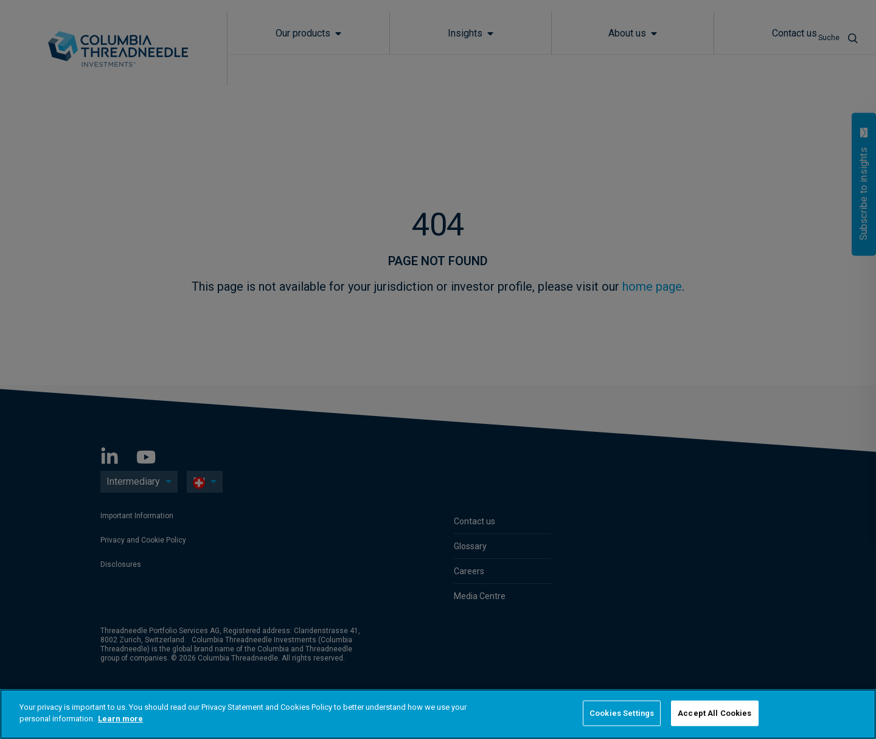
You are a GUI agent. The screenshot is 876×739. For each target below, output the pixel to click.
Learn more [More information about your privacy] (120, 718)
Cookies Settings (621, 713)
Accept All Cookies (714, 713)
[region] (438, 714)
